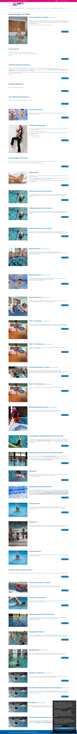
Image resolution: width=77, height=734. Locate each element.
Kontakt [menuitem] (46, 8)
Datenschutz (15, 732)
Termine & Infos (65, 31)
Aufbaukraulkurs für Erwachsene (19, 65)
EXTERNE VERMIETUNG (16, 84)
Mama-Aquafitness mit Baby (42, 17)
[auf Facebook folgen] (26, 0)
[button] (67, 8)
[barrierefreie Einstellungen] (56, 0)
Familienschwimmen (36, 109)
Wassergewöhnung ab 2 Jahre (43, 407)
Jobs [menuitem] (43, 8)
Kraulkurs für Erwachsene (37, 597)
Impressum (10, 732)
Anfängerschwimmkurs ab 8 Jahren (40, 191)
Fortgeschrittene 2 (35, 551)
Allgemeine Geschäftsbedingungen (32, 732)
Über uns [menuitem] (63, 8)
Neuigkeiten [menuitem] (38, 8)
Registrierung (66, 0)
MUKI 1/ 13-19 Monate (40, 344)
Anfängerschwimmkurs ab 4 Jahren (40, 228)
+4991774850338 (20, 0)
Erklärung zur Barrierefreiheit (21, 732)
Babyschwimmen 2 (39, 275)
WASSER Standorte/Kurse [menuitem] (20, 8)
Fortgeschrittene (34, 503)
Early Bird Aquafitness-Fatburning (44, 717)
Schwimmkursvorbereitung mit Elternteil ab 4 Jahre (46, 453)
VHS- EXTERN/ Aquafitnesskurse (19, 97)
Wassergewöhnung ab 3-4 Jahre (43, 367)
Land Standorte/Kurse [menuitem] (30, 8)
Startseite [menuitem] (11, 8)
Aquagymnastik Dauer (36, 632)
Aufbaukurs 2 (33, 522)
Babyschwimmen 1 (39, 248)
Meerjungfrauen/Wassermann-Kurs (40, 486)
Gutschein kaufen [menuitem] (56, 8)
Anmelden (60, 0)
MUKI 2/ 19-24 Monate (40, 384)
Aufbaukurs (33, 471)
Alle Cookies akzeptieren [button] (64, 728)
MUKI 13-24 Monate (39, 321)
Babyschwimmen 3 (39, 297)
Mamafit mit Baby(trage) (37, 125)
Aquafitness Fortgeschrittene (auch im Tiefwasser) (48, 688)
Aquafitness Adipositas (41, 673)
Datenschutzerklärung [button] (58, 725)
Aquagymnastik (38, 650)
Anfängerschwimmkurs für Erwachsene (42, 614)
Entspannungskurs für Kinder (18, 158)
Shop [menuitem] (50, 8)
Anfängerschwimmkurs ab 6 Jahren (40, 208)
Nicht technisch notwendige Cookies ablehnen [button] (64, 730)
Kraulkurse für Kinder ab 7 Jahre (39, 582)
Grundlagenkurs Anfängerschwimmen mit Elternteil (46, 436)
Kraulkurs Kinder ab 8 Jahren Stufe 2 (20, 570)
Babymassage (33, 172)
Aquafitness (37, 702)
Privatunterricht (14, 49)
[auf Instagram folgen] (24, 0)
